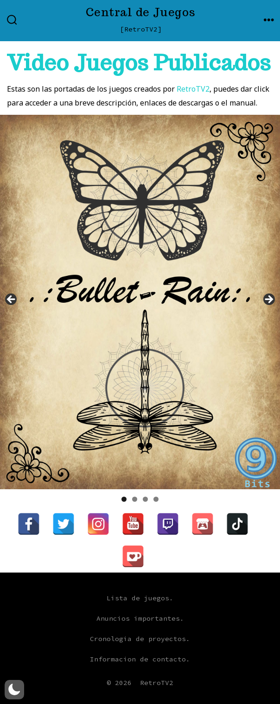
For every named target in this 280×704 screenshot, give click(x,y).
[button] (14, 689)
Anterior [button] (12, 300)
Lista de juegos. (140, 598)
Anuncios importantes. (140, 618)
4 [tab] (156, 499)
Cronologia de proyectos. (140, 639)
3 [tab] (145, 499)
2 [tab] (134, 499)
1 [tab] (124, 499)
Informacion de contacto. (140, 659)
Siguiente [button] (268, 300)
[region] (140, 302)
